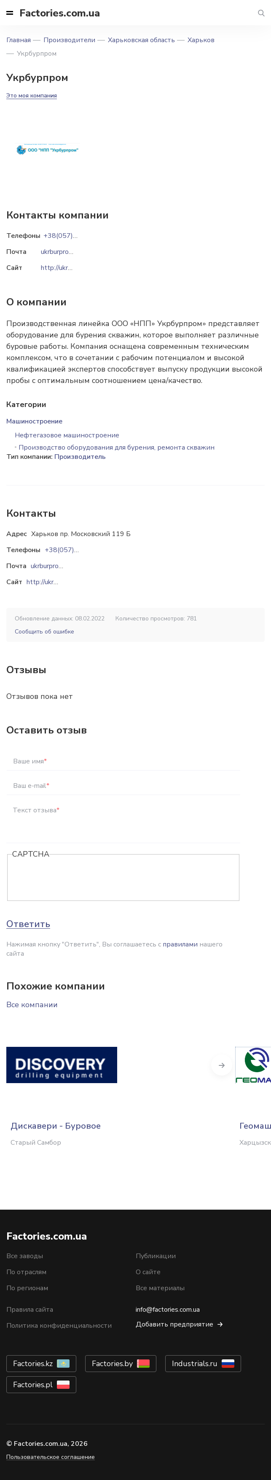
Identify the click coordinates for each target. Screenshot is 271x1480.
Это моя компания (31, 96)
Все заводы (24, 1256)
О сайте (148, 1272)
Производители (69, 40)
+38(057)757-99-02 (77, 550)
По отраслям (26, 1272)
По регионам (27, 1288)
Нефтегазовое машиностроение (67, 435)
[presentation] (76, 878)
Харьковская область (141, 40)
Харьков (201, 40)
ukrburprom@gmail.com (65, 566)
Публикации (156, 1256)
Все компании (32, 1005)
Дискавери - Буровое (56, 1126)
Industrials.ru (194, 1364)
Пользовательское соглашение (50, 1457)
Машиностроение (34, 421)
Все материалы (160, 1288)
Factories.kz (33, 1364)
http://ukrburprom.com (59, 582)
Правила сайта (29, 1309)
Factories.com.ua (59, 13)
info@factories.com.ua (168, 1309)
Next (221, 1065)
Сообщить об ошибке (44, 632)
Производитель (80, 456)
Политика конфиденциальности (59, 1325)
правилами (180, 944)
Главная (18, 40)
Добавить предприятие (174, 1324)
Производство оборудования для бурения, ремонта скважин (117, 447)
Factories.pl (33, 1385)
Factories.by (112, 1364)
